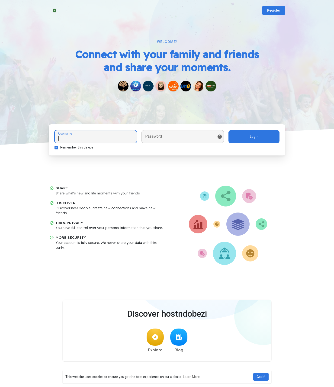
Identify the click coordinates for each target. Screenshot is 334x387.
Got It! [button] (261, 377)
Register (273, 10)
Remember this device (76, 147)
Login (254, 137)
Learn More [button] (191, 377)
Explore (155, 340)
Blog (178, 340)
